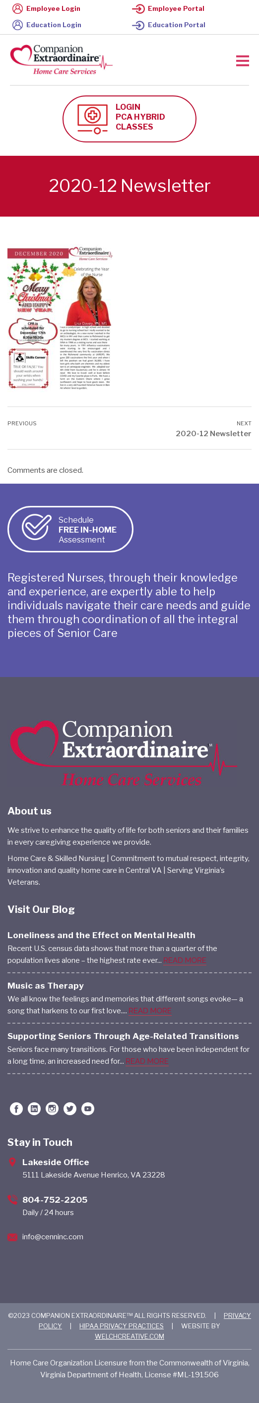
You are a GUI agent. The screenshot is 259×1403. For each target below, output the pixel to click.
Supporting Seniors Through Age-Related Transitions (123, 1036)
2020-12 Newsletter (214, 433)
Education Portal (168, 25)
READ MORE (184, 960)
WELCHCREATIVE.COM (129, 1336)
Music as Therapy (45, 986)
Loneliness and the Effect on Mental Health (101, 935)
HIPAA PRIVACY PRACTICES (121, 1326)
